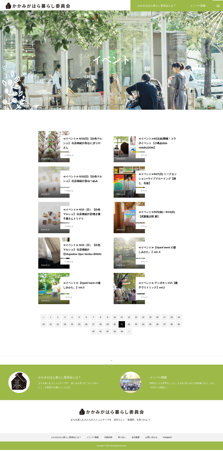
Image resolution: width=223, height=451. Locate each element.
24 (72, 325)
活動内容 (108, 438)
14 (143, 318)
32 (129, 325)
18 (172, 318)
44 (122, 332)
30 (115, 325)
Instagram (167, 438)
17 (164, 318)
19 (179, 318)
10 (115, 318)
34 (143, 325)
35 (150, 325)
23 (65, 325)
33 (136, 325)
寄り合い (122, 438)
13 (136, 318)
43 (115, 332)
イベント (144, 156)
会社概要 (136, 438)
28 (100, 325)
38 (172, 325)
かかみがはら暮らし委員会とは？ (66, 438)
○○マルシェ (68, 156)
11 (122, 318)
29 (108, 325)
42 (108, 332)
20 (44, 325)
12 (129, 318)
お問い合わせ (151, 438)
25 (79, 325)
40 (93, 332)
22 (58, 325)
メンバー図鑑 (93, 438)
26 (86, 325)
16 (157, 318)
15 (150, 318)
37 (164, 325)
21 (51, 325)
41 (100, 332)
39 (179, 325)
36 (157, 325)
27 (93, 325)
